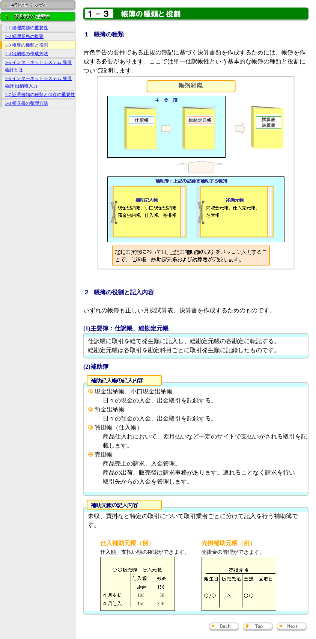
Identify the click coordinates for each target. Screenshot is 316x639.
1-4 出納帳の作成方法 (26, 53)
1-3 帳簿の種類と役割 (26, 45)
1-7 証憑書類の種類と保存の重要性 (40, 94)
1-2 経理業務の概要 (24, 36)
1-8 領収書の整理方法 (26, 103)
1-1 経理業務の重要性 (26, 27)
